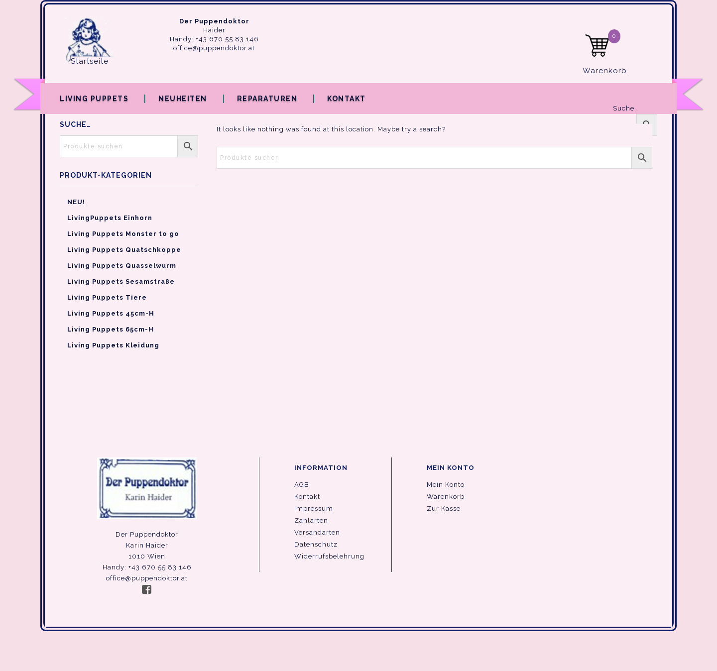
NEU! (76, 202)
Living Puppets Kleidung (113, 345)
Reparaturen (267, 99)
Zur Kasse (444, 508)
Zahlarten (311, 520)
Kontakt (346, 99)
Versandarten (317, 532)
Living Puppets (94, 99)
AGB (301, 484)
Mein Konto (446, 484)
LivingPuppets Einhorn (109, 218)
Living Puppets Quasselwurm (121, 265)
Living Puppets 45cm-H (110, 313)
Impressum (313, 508)
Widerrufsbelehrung (329, 556)
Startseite (90, 61)
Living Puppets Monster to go (123, 233)
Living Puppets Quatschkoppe (124, 249)
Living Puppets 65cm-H (110, 329)
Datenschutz (316, 544)
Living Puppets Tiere (107, 297)
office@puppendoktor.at (214, 48)
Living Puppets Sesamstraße (121, 281)
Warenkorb (446, 496)
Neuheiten (182, 99)
